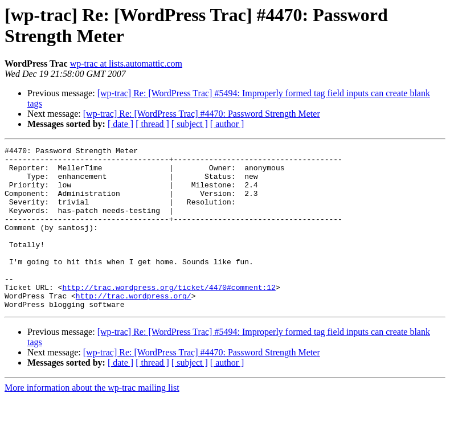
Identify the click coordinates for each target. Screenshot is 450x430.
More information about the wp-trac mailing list (92, 420)
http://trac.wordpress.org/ (133, 326)
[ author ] (227, 124)
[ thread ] (152, 124)
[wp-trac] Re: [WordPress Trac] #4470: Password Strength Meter (201, 113)
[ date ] (120, 124)
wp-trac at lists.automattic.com (126, 63)
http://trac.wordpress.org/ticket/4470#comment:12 (168, 316)
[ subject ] (189, 124)
